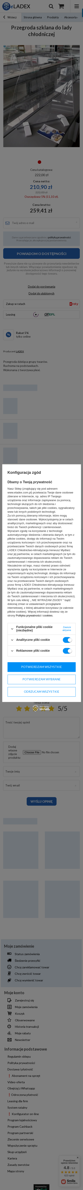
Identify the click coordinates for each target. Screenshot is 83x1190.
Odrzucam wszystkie (41, 691)
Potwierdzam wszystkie (41, 667)
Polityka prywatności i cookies (34, 615)
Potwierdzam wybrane (41, 679)
